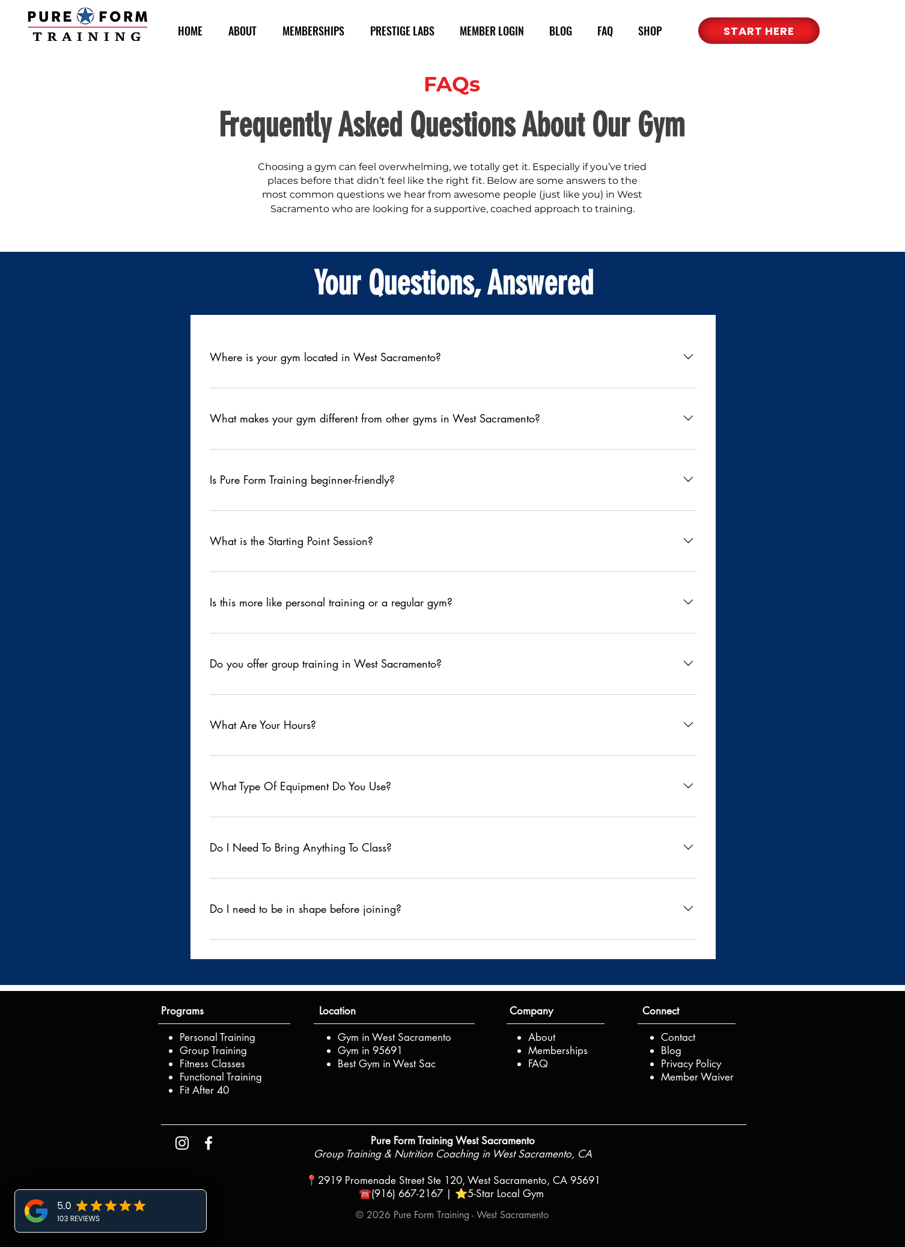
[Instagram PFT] (182, 1143)
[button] (759, 30)
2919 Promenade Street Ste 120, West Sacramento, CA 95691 (459, 1180)
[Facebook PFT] (209, 1143)
